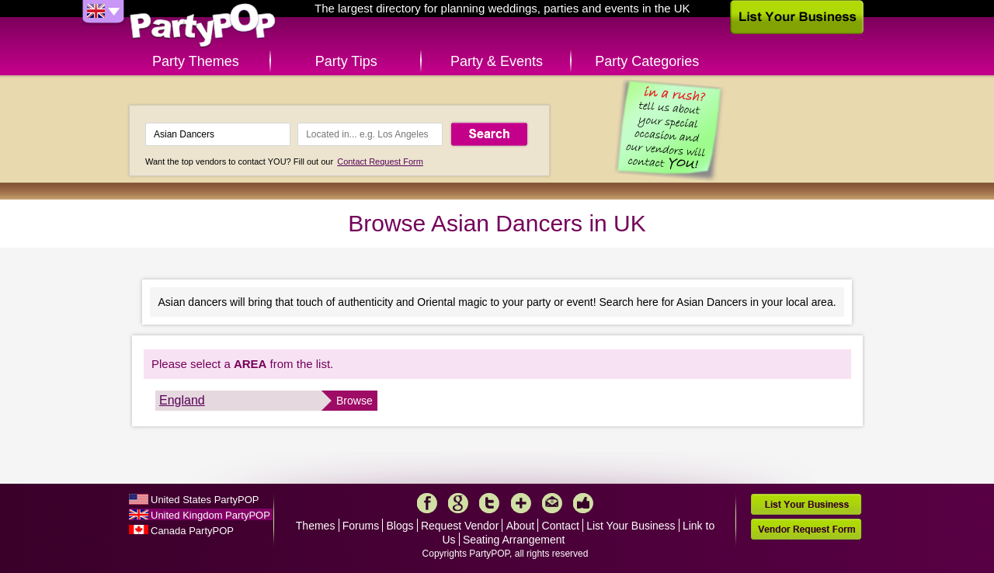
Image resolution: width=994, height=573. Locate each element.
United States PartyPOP (205, 499)
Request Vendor (460, 525)
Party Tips (346, 61)
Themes (315, 525)
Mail (552, 503)
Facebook (427, 503)
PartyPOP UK (202, 26)
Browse (354, 400)
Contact (560, 525)
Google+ (458, 503)
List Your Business (630, 525)
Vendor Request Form (806, 529)
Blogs (400, 525)
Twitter (489, 503)
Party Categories (647, 61)
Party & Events (496, 61)
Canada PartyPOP (192, 531)
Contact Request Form (380, 161)
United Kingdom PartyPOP (210, 515)
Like (583, 503)
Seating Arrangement (514, 539)
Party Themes (195, 61)
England (182, 400)
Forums (360, 525)
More (521, 503)
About (520, 525)
